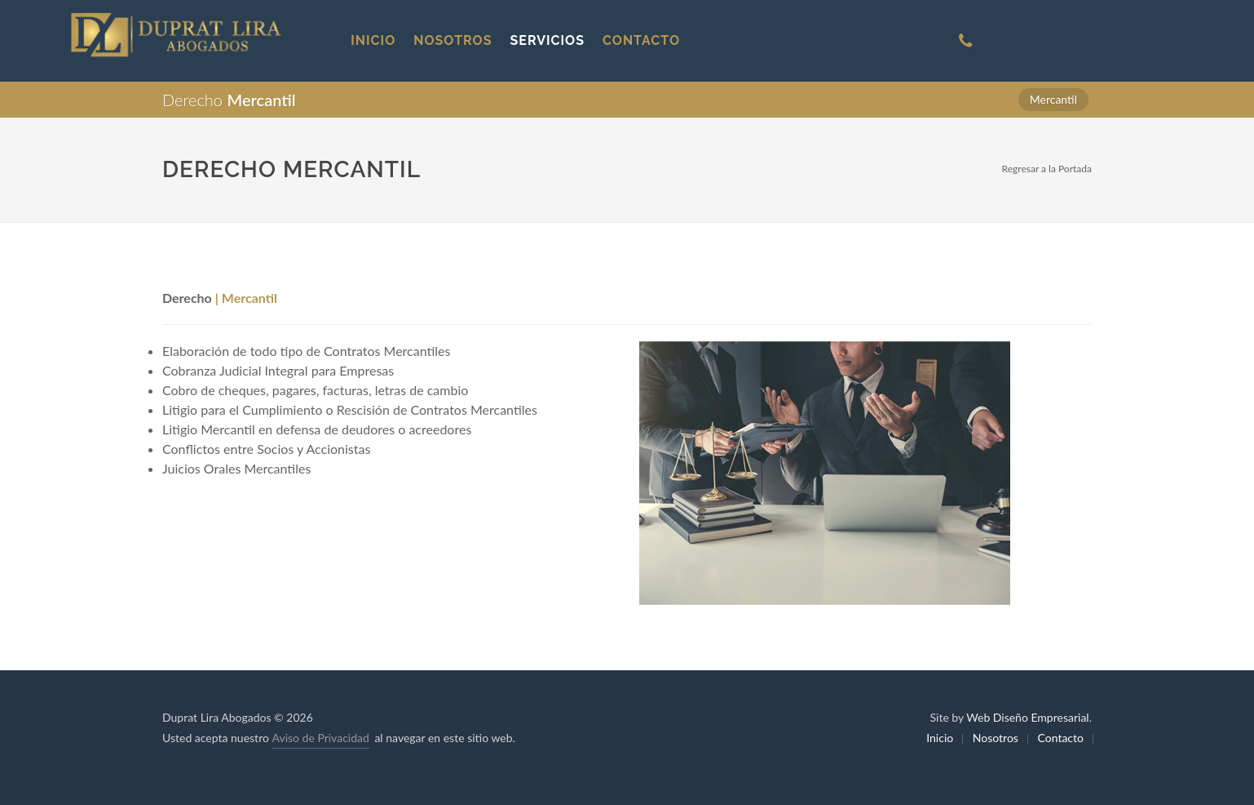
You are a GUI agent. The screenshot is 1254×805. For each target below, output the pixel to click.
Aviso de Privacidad (320, 738)
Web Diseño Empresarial (1027, 717)
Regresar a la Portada (1047, 168)
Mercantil (1053, 99)
